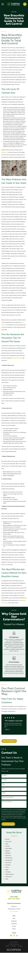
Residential (14, 921)
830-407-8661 (14, 899)
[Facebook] (11, 935)
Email (3, 788)
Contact (14, 926)
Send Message (8, 824)
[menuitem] (7, 946)
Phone (3, 784)
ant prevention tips (17, 358)
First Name (4, 775)
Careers (14, 928)
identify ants (4, 152)
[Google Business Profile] (17, 935)
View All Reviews (9, 741)
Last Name (4, 779)
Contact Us (14, 835)
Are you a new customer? (7, 797)
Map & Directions (14, 911)
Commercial (14, 923)
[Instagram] (14, 935)
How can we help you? (7, 801)
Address (4, 792)
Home (14, 918)
